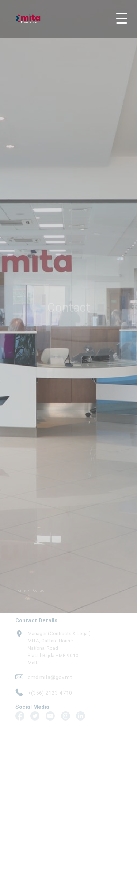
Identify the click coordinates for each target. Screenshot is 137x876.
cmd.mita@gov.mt (50, 675)
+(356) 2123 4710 (50, 691)
